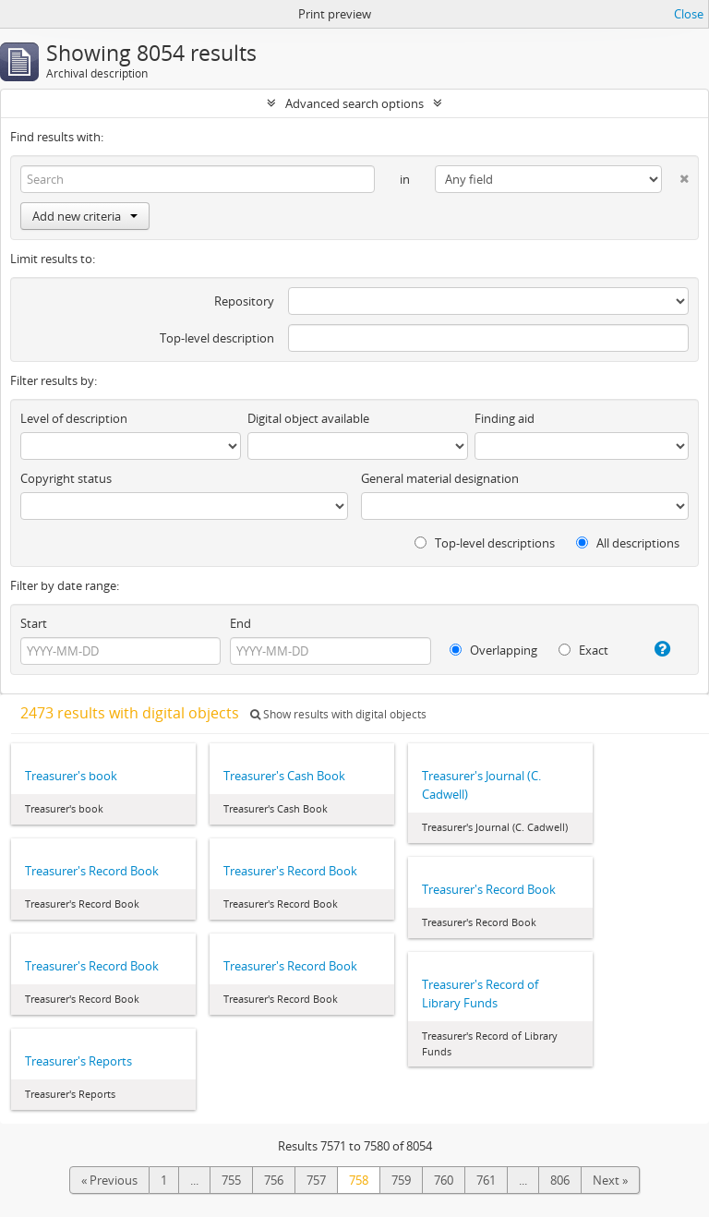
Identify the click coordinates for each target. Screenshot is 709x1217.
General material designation (440, 478)
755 (231, 1180)
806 (560, 1180)
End (240, 623)
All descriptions (627, 543)
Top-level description (217, 338)
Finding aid (505, 418)
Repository (244, 301)
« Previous (109, 1180)
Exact (583, 650)
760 (443, 1180)
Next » (610, 1180)
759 (401, 1180)
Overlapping (493, 650)
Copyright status (66, 478)
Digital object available (308, 418)
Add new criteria (85, 216)
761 (486, 1180)
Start (33, 623)
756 (273, 1180)
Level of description (73, 418)
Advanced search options (354, 103)
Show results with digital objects (338, 714)
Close (688, 14)
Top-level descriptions (485, 543)
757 (316, 1180)
